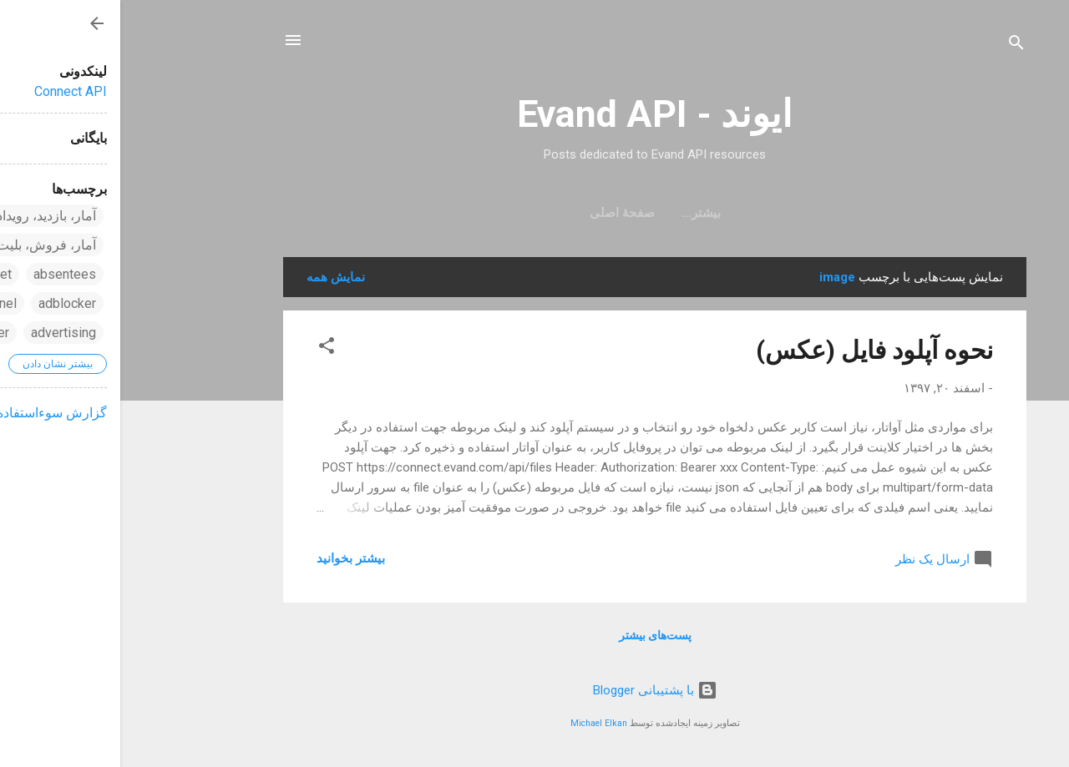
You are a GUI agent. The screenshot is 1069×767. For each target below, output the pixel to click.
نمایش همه (215, 277)
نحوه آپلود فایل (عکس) (754, 350)
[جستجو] (896, 45)
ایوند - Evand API (534, 114)
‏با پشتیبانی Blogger (535, 690)
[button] (206, 348)
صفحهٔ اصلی (534, 212)
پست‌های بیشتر (535, 635)
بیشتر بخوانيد (230, 558)
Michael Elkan (478, 723)
